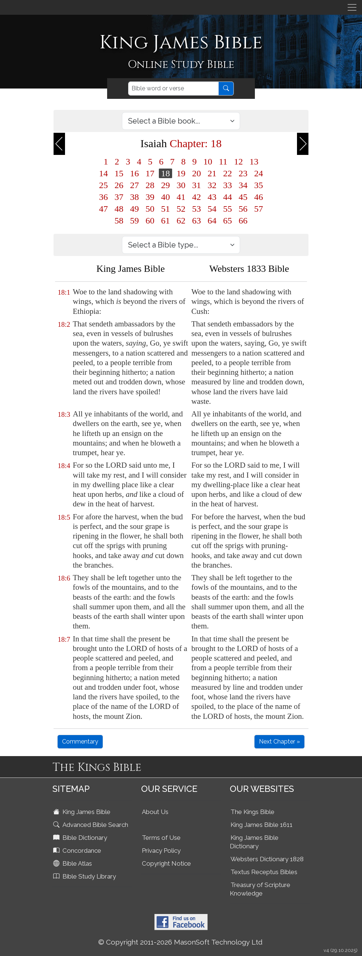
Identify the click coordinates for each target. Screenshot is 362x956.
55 (227, 209)
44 (227, 197)
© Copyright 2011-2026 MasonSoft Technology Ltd (180, 942)
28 (150, 185)
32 (212, 185)
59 (134, 220)
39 (150, 197)
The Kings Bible (252, 811)
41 (181, 197)
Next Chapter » (279, 741)
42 (196, 197)
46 (258, 197)
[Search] (173, 89)
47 (103, 209)
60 (150, 220)
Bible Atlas (73, 863)
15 (119, 173)
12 (238, 161)
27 (134, 185)
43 (212, 197)
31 (196, 185)
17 (150, 173)
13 (254, 161)
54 (212, 209)
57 (258, 209)
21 (212, 173)
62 (181, 220)
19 (181, 173)
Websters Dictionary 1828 (267, 859)
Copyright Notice (166, 863)
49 (134, 209)
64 (212, 220)
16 (134, 173)
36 (103, 197)
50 (150, 209)
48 (119, 209)
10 (207, 161)
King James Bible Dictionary (254, 842)
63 (196, 220)
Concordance (78, 850)
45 (243, 197)
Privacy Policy (161, 850)
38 (134, 197)
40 (165, 197)
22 (227, 173)
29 (165, 185)
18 (165, 173)
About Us (155, 811)
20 (196, 173)
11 (222, 161)
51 (165, 209)
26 (119, 185)
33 (227, 185)
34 (243, 185)
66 (243, 220)
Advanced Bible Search (91, 824)
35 (258, 185)
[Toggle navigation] (352, 7)
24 (258, 173)
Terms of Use (161, 837)
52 (181, 209)
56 (243, 209)
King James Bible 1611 (261, 824)
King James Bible (82, 811)
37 (119, 197)
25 (103, 185)
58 (119, 220)
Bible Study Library (85, 876)
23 (243, 173)
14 (103, 173)
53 (196, 209)
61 (165, 220)
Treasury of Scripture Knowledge (260, 889)
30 (181, 185)
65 (227, 220)
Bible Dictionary (81, 837)
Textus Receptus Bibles (263, 872)
